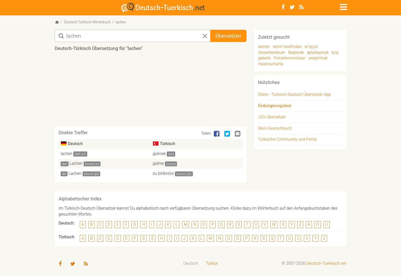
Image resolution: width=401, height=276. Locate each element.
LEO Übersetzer (272, 117)
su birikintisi (163, 173)
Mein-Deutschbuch (275, 128)
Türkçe (212, 263)
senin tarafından (287, 46)
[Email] (238, 134)
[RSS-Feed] (301, 7)
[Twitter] (292, 7)
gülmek (159, 153)
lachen (66, 153)
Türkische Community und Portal (287, 139)
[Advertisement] (151, 91)
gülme (158, 163)
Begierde (296, 52)
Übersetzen (228, 36)
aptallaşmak (318, 52)
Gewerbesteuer (271, 52)
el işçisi (311, 46)
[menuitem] (191, 263)
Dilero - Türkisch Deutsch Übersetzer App (294, 94)
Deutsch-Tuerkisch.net (326, 263)
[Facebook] (283, 7)
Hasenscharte (270, 64)
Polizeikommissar (289, 58)
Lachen (76, 163)
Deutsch (190, 263)
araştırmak (318, 58)
